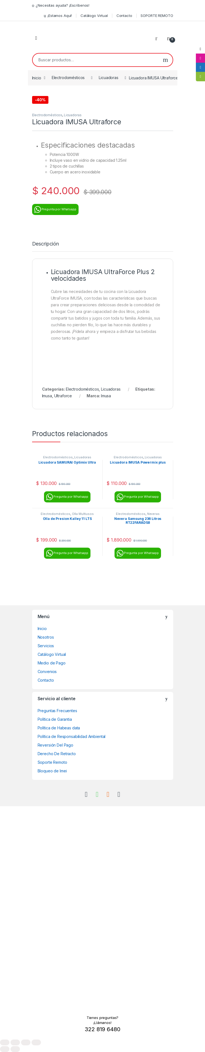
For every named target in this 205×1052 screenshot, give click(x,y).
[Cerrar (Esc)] (36, 1042)
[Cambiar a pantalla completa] (15, 1042)
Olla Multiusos (83, 514)
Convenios (47, 671)
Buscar (166, 60)
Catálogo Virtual (94, 15)
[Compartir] (25, 1042)
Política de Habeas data (59, 727)
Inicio (36, 77)
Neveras (153, 514)
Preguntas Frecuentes (57, 710)
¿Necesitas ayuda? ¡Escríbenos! (61, 5)
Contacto (124, 15)
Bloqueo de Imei (52, 770)
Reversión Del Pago (55, 745)
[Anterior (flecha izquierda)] (4, 1049)
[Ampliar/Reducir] (4, 1042)
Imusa (47, 395)
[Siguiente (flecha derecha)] (15, 1049)
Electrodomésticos (68, 77)
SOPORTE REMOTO (157, 15)
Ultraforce (63, 395)
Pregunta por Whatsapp (55, 209)
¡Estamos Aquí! (58, 15)
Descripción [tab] (45, 244)
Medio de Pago (52, 663)
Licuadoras (108, 77)
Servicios (46, 645)
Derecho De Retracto (57, 753)
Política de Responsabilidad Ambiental (72, 736)
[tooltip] (200, 49)
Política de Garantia (55, 719)
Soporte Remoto (52, 762)
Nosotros (46, 637)
